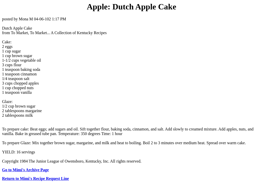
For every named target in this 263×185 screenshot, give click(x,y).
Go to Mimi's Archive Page (25, 170)
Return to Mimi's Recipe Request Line (35, 178)
